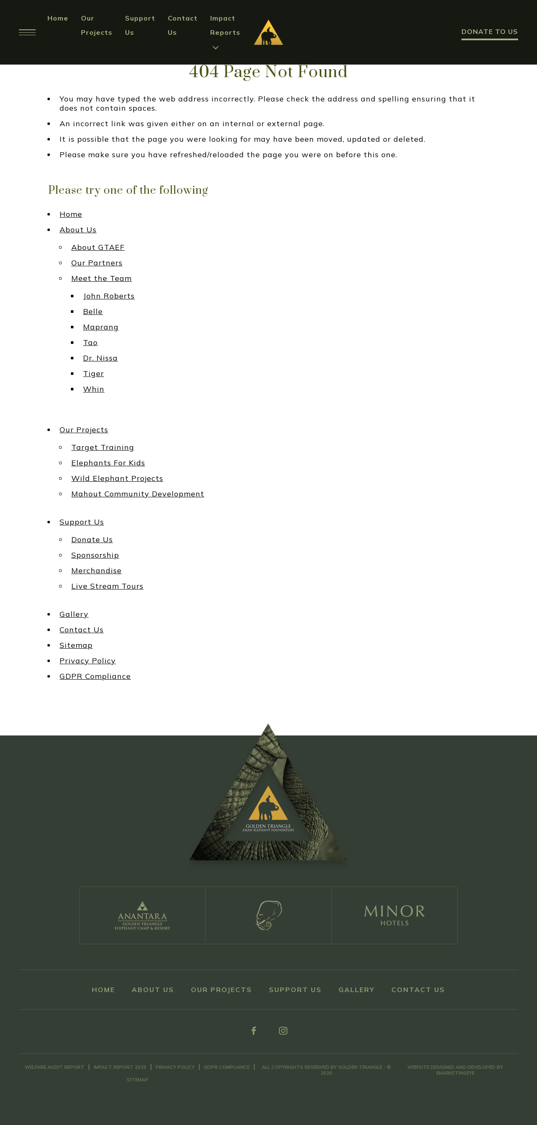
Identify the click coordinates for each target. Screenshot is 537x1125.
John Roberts (109, 296)
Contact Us (82, 629)
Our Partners (97, 263)
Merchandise (96, 570)
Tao (90, 342)
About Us (78, 229)
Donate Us (92, 539)
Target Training (102, 447)
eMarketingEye (455, 1073)
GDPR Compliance (95, 676)
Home (57, 18)
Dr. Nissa (100, 358)
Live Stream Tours (107, 586)
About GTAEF (98, 247)
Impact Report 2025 (120, 1067)
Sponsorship (95, 555)
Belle (93, 311)
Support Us (82, 522)
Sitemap (76, 645)
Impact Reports (225, 25)
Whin (93, 389)
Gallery (74, 614)
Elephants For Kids (108, 463)
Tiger (93, 373)
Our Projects (84, 429)
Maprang (101, 327)
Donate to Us (489, 31)
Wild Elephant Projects (117, 478)
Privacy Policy (88, 660)
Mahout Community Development (137, 494)
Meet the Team (101, 278)
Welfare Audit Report (54, 1067)
